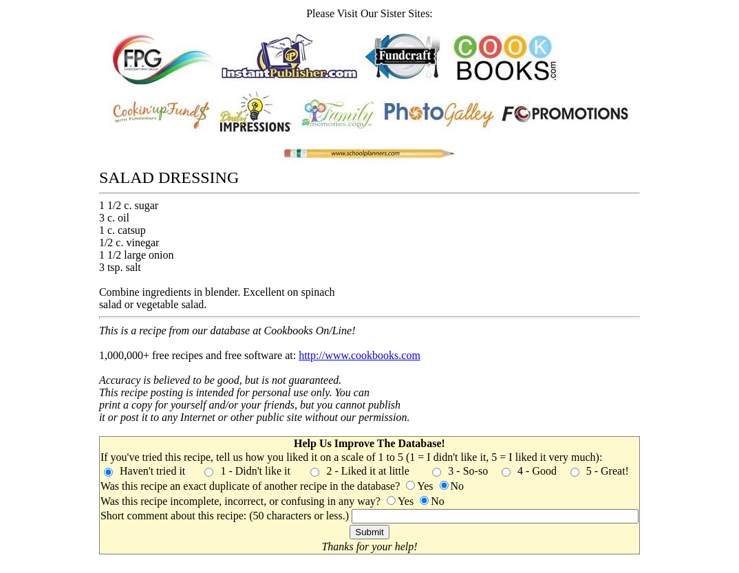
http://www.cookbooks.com (359, 355)
